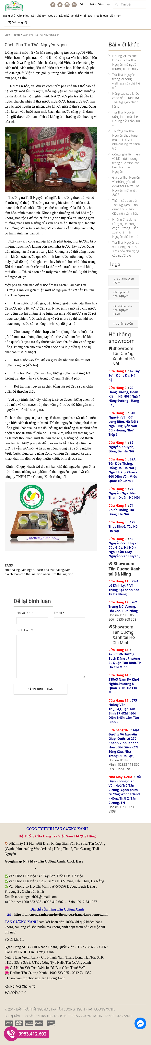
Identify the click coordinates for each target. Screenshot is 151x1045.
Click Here (75, 861)
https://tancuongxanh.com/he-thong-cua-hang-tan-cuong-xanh (61, 914)
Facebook (15, 992)
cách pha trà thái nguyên (54, 570)
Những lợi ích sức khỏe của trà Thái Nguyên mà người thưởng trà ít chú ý (123, 62)
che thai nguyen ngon (19, 570)
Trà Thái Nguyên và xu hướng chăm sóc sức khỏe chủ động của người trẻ (124, 249)
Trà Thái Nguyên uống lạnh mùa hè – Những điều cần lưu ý (124, 118)
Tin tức (88, 15)
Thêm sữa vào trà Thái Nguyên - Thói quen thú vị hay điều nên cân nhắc (123, 207)
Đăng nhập (88, 4)
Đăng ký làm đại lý (70, 15)
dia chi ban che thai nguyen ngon (27, 574)
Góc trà (52, 15)
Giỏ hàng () (17, 22)
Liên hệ (115, 15)
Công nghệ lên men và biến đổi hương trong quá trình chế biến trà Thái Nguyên (124, 163)
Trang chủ (9, 15)
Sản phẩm (38, 15)
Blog (7, 34)
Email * (59, 613)
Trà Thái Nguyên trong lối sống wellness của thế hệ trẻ (124, 81)
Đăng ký (104, 4)
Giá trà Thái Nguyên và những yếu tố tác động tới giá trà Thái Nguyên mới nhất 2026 (124, 186)
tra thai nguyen (23, 418)
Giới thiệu (23, 15)
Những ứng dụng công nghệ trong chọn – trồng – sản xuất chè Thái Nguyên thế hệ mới (124, 228)
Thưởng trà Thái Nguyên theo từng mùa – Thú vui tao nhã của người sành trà (124, 140)
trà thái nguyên (84, 433)
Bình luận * (25, 630)
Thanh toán (101, 15)
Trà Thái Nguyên (17, 295)
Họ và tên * (25, 613)
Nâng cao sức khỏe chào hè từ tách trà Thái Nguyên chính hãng (124, 100)
